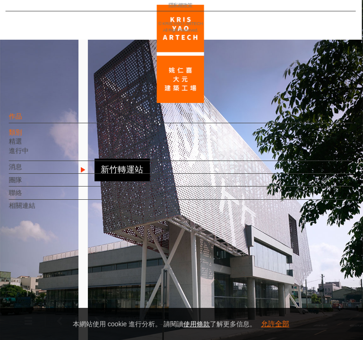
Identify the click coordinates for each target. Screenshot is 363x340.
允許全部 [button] (275, 324)
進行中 (35, 155)
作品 (31, 121)
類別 (31, 137)
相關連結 (38, 210)
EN (64, 277)
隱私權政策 (49, 305)
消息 (31, 171)
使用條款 (196, 324)
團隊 (31, 184)
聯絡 (31, 197)
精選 (31, 146)
